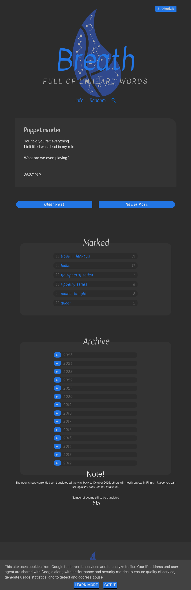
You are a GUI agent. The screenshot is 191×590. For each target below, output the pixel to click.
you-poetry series (77, 275)
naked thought (74, 294)
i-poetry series (74, 284)
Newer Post (137, 204)
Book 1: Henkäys (75, 256)
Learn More (86, 585)
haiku (65, 265)
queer (66, 303)
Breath (95, 60)
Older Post (54, 204)
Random (97, 100)
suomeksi (165, 8)
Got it (110, 585)
